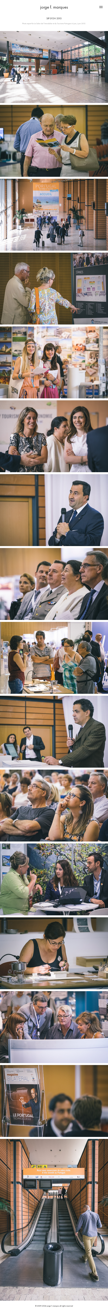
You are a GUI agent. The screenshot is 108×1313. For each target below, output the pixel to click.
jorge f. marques (54, 7)
